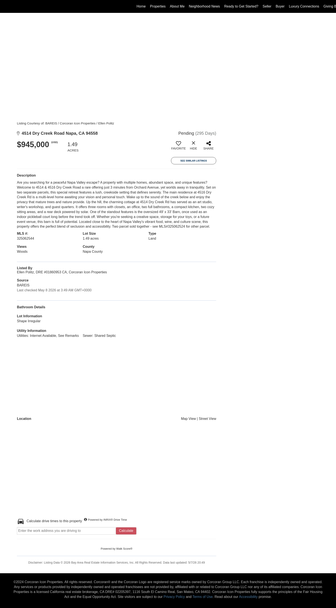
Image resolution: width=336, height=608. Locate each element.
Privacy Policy (174, 597)
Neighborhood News (204, 6)
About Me (177, 6)
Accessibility (248, 597)
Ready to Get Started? (241, 6)
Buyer (280, 6)
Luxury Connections (304, 6)
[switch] (178, 147)
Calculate (126, 530)
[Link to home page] (5, 6)
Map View (188, 418)
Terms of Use (202, 597)
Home (141, 6)
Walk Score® (124, 548)
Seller (266, 6)
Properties (158, 6)
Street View (207, 418)
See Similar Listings (193, 160)
